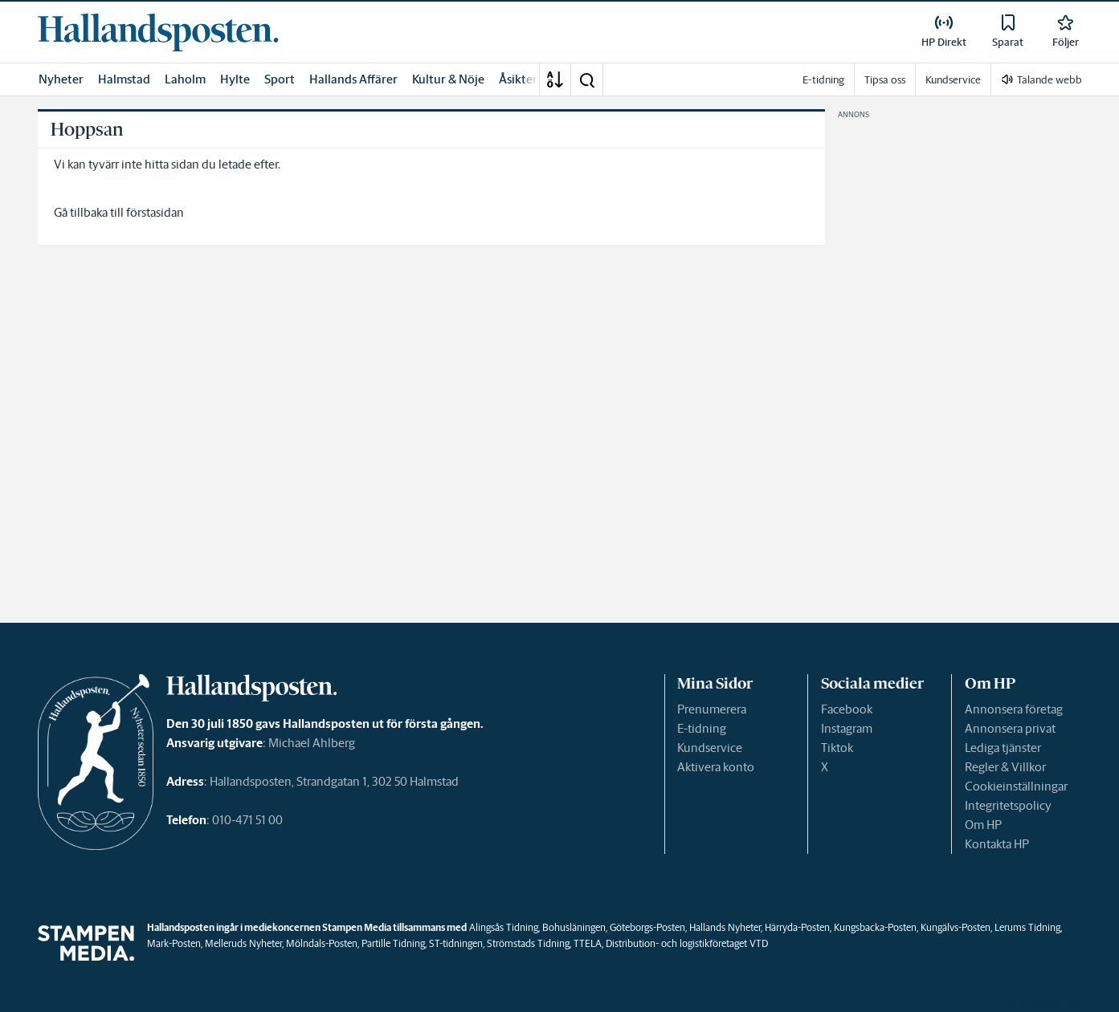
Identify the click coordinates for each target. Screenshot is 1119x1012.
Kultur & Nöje (448, 79)
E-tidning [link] (823, 80)
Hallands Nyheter (725, 927)
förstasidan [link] (155, 212)
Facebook (846, 709)
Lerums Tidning (1027, 927)
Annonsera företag (1014, 709)
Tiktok (837, 747)
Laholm (185, 79)
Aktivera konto (715, 766)
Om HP (983, 824)
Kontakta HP (997, 843)
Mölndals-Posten (321, 943)
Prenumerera (711, 709)
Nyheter (61, 79)
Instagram (846, 728)
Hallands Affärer (353, 79)
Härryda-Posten (797, 927)
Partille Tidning (393, 943)
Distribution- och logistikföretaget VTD (687, 943)
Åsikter (518, 79)
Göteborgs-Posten (647, 927)
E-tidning (701, 728)
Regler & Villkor (1005, 766)
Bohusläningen (574, 927)
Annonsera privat (1010, 728)
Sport (279, 79)
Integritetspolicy (1008, 805)
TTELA (588, 943)
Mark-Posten (174, 943)
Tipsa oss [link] (884, 80)
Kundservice (709, 747)
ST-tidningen (456, 943)
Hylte (235, 79)
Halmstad (124, 79)
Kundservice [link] (953, 80)
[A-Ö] (555, 79)
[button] (586, 79)
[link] (158, 32)
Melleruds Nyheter (243, 943)
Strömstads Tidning (528, 943)
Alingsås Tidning (503, 927)
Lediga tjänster (1003, 747)
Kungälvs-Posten (955, 927)
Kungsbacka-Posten (875, 927)
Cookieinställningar (1016, 786)
